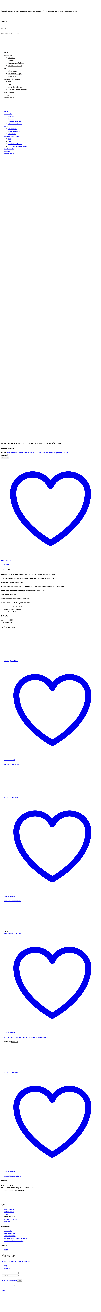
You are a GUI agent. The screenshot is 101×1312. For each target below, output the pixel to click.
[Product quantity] (10, 375)
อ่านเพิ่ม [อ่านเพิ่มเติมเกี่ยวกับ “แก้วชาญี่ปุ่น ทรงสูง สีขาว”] (6, 992)
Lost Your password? (9, 1200)
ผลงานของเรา (9, 1128)
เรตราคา (7, 1141)
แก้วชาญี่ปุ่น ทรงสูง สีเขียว (12, 820)
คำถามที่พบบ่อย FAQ (11, 1138)
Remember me (9, 1197)
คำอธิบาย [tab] (7, 484)
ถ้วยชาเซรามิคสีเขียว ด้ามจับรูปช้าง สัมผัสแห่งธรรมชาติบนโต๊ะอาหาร (26, 956)
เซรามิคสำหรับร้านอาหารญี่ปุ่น (28, 372)
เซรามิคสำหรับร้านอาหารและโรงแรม (15, 1158)
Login (6, 1185)
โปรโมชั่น (7, 1133)
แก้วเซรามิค (8, 1150)
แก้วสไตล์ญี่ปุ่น (63, 372)
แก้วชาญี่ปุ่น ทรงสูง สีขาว (12, 1095)
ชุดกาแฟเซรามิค (9, 1153)
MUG (6, 1169)
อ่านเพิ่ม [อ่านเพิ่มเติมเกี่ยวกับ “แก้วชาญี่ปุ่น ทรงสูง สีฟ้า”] (6, 580)
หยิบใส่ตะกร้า (4, 377)
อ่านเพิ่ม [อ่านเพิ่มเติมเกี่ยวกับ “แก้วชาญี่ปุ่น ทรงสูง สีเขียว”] (6, 716)
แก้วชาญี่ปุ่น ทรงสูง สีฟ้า (12, 684)
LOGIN (3, 1210)
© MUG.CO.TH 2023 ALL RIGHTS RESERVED (16, 1181)
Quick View (14, 580)
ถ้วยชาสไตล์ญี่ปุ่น (12, 372)
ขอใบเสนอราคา (9, 1131)
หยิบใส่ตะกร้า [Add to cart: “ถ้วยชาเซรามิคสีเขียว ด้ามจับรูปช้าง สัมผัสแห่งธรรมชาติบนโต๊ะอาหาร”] (8, 853)
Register (7, 1187)
